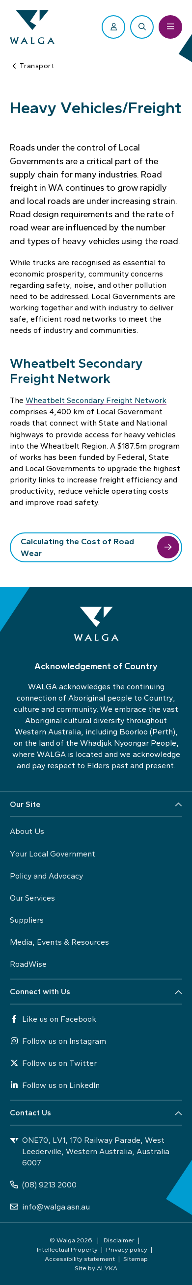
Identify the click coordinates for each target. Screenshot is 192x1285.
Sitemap (135, 1258)
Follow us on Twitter (53, 1063)
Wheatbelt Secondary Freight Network (96, 400)
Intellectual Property (67, 1249)
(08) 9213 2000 (43, 1184)
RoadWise (28, 964)
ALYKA (107, 1268)
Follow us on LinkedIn (55, 1085)
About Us (27, 831)
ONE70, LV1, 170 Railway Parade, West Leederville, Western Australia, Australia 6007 (89, 1151)
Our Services (32, 898)
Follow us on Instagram (58, 1041)
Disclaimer (119, 1240)
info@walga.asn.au (50, 1206)
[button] (96, 804)
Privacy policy (126, 1249)
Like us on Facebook (53, 1019)
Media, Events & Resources (59, 942)
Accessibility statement (80, 1258)
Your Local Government (52, 853)
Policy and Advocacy (46, 876)
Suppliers (27, 920)
